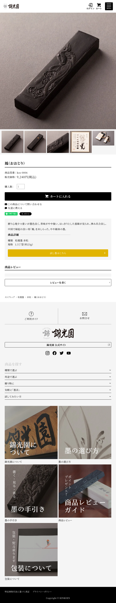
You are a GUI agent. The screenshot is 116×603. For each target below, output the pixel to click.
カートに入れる (60, 196)
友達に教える (13, 208)
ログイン (90, 6)
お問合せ (85, 316)
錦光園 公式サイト (56, 345)
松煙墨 (21, 297)
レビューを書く (58, 282)
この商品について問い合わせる (23, 204)
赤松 (29, 297)
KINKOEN (65, 598)
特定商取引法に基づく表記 (17, 591)
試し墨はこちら (58, 253)
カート (99, 6)
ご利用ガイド (31, 316)
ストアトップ (10, 297)
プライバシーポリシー (42, 591)
